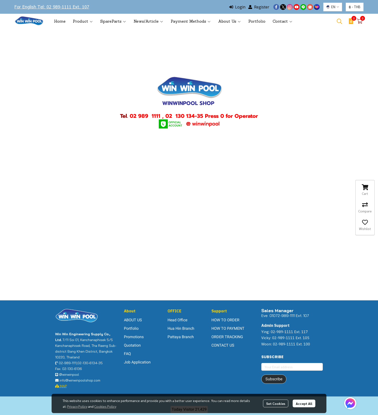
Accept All (304, 403)
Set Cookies (275, 403)
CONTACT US (222, 345)
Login (237, 7)
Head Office (177, 320)
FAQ (127, 353)
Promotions (134, 337)
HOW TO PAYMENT (227, 328)
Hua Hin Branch (181, 328)
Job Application (137, 362)
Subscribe (273, 379)
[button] (332, 7)
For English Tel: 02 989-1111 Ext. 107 (51, 6)
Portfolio (131, 328)
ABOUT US (133, 320)
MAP (61, 386)
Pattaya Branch (181, 337)
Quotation (132, 345)
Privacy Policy (77, 406)
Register (258, 7)
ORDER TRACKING (227, 337)
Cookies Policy (105, 406)
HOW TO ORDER (225, 320)
